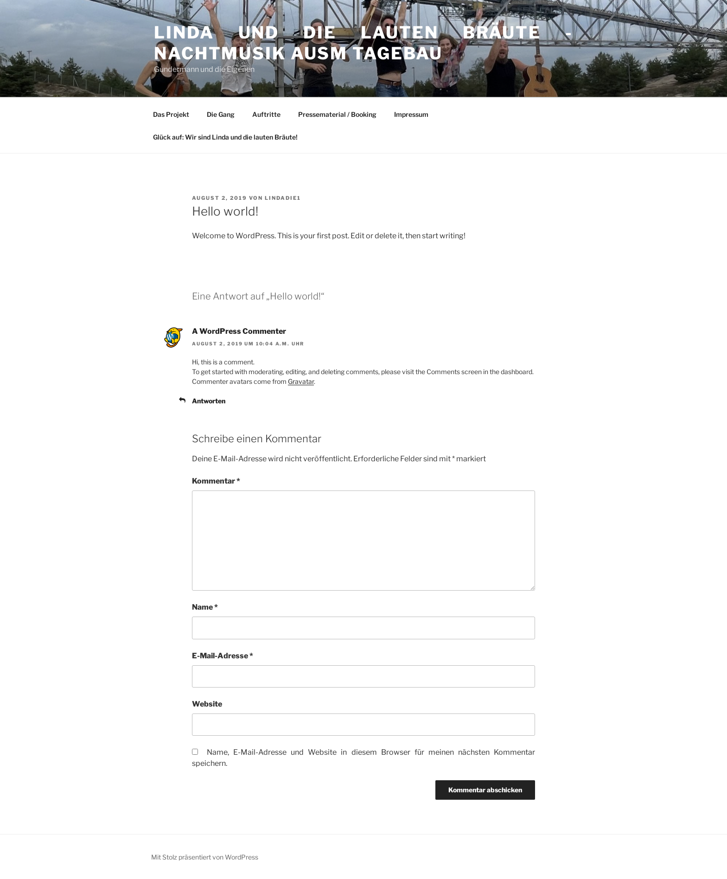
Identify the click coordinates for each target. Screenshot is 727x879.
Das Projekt (171, 114)
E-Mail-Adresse (222, 655)
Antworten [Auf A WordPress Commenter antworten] (208, 401)
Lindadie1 (283, 198)
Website (207, 704)
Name (205, 607)
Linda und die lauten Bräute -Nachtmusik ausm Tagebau (363, 43)
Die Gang (221, 114)
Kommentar (216, 481)
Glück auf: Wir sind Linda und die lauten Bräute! (225, 137)
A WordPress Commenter (239, 331)
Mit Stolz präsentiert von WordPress (204, 857)
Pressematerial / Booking (337, 114)
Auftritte (266, 114)
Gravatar (301, 381)
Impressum (411, 114)
